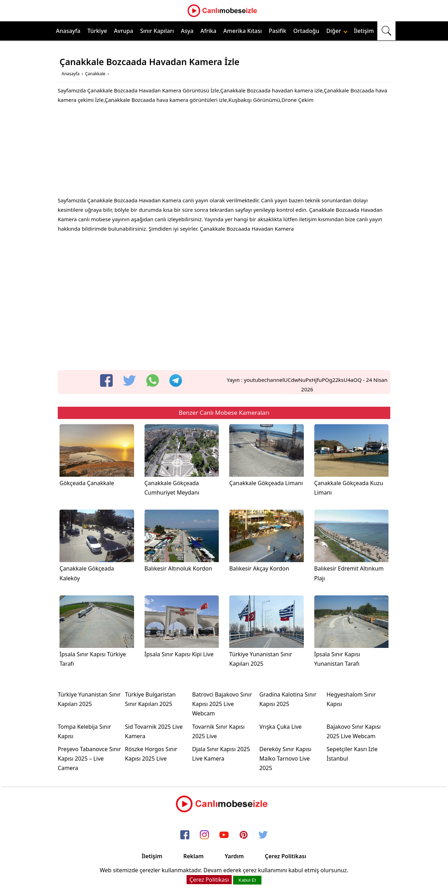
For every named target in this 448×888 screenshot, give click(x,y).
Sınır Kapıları (157, 31)
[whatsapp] (152, 380)
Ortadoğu (306, 31)
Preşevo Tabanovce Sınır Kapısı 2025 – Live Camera (89, 758)
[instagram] (204, 835)
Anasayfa (68, 31)
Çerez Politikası (285, 856)
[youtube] (224, 835)
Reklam (193, 856)
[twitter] (129, 380)
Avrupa (123, 31)
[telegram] (175, 380)
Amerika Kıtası (242, 31)
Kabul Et (247, 880)
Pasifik (277, 31)
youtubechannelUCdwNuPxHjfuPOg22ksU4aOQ (303, 379)
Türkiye (97, 31)
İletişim (364, 31)
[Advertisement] (224, 152)
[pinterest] (243, 835)
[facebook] (106, 380)
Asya (187, 31)
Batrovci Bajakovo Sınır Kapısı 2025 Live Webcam (222, 704)
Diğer (337, 31)
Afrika (208, 31)
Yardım (234, 856)
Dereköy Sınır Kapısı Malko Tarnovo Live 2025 (285, 758)
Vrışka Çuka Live (280, 726)
